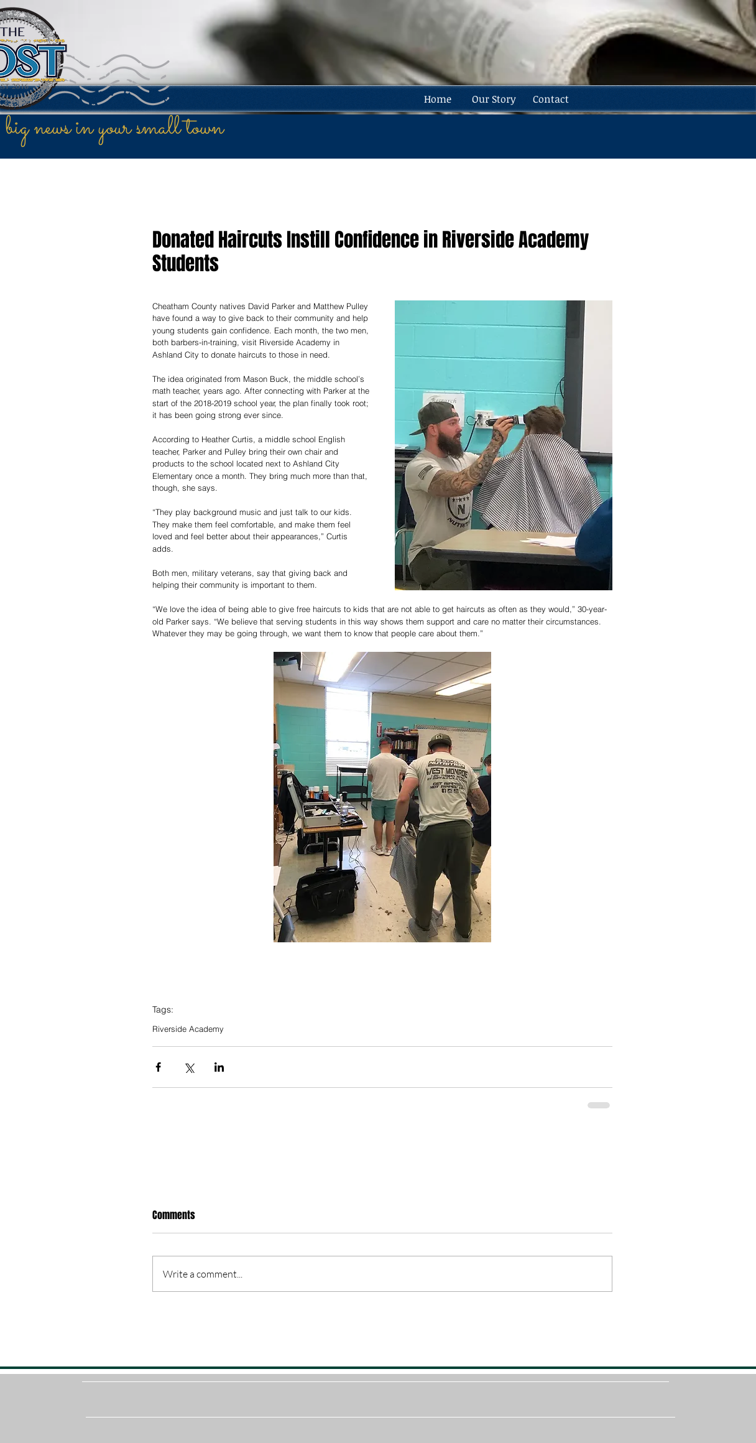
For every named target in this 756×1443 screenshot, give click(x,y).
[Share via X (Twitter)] (189, 1067)
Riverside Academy (188, 1029)
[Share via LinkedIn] (219, 1067)
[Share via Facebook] (158, 1067)
